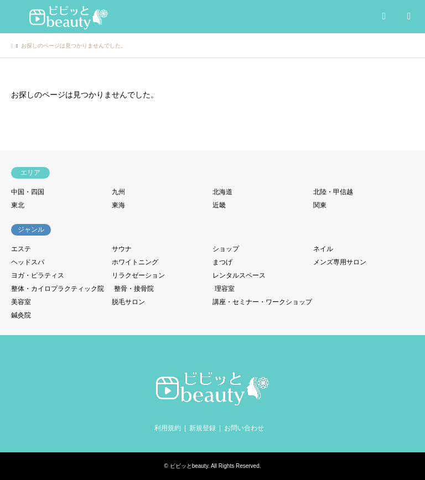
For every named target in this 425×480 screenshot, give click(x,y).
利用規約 (167, 428)
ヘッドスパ (27, 262)
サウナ (122, 249)
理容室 (225, 289)
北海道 (222, 192)
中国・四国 (27, 192)
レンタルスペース (239, 275)
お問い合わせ (244, 428)
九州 (118, 192)
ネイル (323, 249)
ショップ (225, 249)
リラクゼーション (138, 275)
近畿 (219, 205)
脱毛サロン (128, 302)
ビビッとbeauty (189, 466)
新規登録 (202, 428)
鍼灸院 (21, 315)
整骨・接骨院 (134, 289)
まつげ (222, 262)
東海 (118, 205)
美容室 (21, 302)
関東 (319, 205)
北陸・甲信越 (333, 192)
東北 (17, 205)
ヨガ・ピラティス (37, 275)
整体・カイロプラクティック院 (57, 289)
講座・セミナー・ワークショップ (262, 302)
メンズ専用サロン (339, 262)
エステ (21, 249)
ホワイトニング (135, 262)
